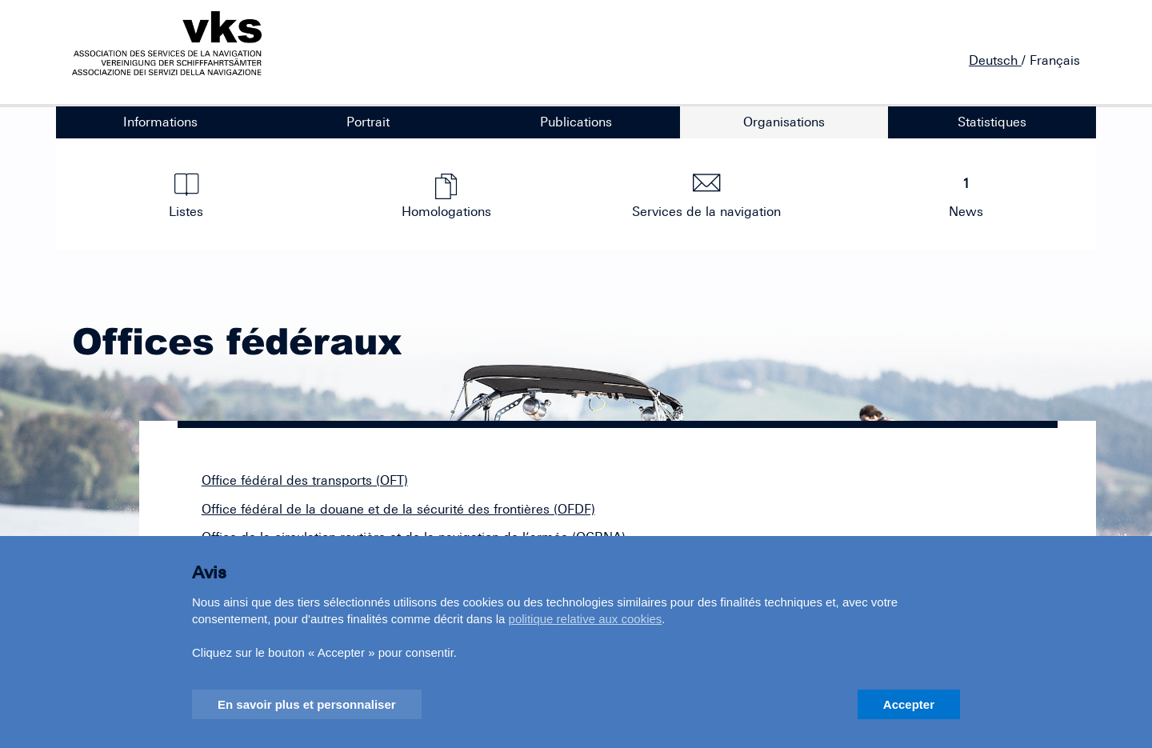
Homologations (446, 196)
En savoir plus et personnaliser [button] (307, 704)
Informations (160, 121)
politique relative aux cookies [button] (585, 619)
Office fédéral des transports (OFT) (305, 480)
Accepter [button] (908, 704)
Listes (186, 196)
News (966, 196)
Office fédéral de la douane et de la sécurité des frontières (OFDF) (398, 509)
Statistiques (992, 121)
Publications (576, 121)
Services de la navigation (706, 196)
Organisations (784, 121)
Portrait (368, 121)
